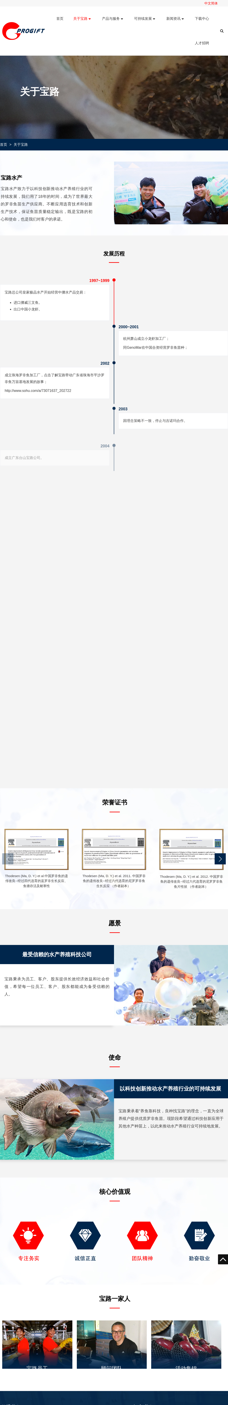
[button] (220, 858)
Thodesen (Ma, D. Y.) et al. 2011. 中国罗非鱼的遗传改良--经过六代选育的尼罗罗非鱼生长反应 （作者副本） (114, 881)
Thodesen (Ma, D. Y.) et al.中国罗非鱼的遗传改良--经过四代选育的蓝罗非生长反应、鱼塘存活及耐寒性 (36, 881)
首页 (3, 144)
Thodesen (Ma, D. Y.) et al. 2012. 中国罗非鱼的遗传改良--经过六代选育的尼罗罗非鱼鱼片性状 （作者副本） (191, 881)
